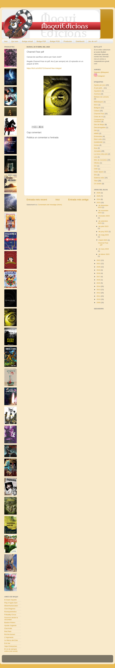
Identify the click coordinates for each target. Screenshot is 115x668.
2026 (99, 193)
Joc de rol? (92, 41)
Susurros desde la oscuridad (11, 618)
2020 (99, 267)
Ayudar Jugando (10, 625)
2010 (99, 299)
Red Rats (7, 631)
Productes (68, 41)
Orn (95, 166)
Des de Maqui (99, 124)
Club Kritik (8, 628)
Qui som (14, 41)
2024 (99, 199)
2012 (99, 293)
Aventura (97, 94)
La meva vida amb (101, 154)
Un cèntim (98, 184)
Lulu (95, 157)
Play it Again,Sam (10, 603)
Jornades (97, 151)
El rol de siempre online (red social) (11, 650)
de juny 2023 (104, 231)
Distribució (80, 41)
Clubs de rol (98, 117)
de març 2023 (104, 249)
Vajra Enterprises (10, 646)
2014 (99, 286)
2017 (99, 277)
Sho (95, 175)
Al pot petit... (98, 88)
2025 (99, 196)
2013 (99, 289)
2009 (99, 302)
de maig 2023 (104, 235)
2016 (99, 280)
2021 (99, 263)
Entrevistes (98, 136)
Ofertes (96, 163)
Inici (6, 41)
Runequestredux (10, 612)
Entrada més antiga (78, 199)
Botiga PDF (41, 41)
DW (95, 130)
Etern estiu (98, 139)
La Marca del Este (11, 640)
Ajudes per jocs (99, 85)
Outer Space (98, 172)
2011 (99, 296)
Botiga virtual (27, 41)
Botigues (97, 108)
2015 (99, 283)
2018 (99, 273)
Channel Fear (99, 114)
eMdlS (96, 133)
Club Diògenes (9, 609)
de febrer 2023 (104, 254)
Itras (95, 148)
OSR (96, 169)
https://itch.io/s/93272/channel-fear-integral (44, 68)
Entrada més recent (37, 199)
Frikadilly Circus (10, 615)
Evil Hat (7, 643)
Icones (96, 145)
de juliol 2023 (103, 226)
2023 (99, 202)
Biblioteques (98, 102)
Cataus (96, 111)
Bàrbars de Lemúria (101, 97)
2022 (99, 260)
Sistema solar (99, 178)
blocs (96, 105)
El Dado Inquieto (10, 600)
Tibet (96, 181)
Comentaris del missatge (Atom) (50, 205)
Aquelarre (97, 91)
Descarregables (100, 127)
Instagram (99, 76)
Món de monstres (100, 160)
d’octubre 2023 (104, 216)
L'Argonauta (8, 637)
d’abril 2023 (103, 240)
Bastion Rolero (9, 622)
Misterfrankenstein (11, 606)
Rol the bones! (9, 634)
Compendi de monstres (99, 120)
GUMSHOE (98, 142)
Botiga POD (55, 41)
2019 (99, 270)
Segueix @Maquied (101, 72)
